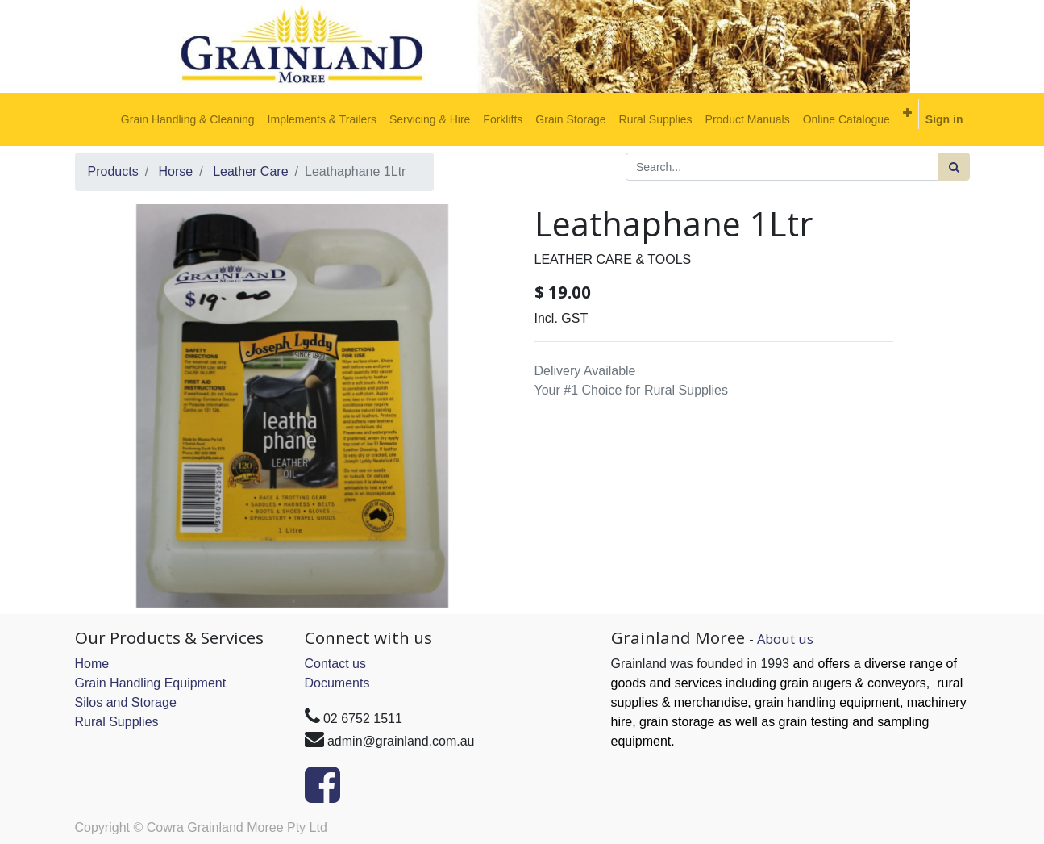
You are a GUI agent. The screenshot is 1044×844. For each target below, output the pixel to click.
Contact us (335, 664)
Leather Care (250, 171)
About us (785, 638)
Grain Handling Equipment (151, 683)
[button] (907, 113)
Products (113, 171)
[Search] (954, 167)
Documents (337, 683)
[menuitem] (187, 119)
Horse (176, 171)
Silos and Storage (126, 702)
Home (92, 664)
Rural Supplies (117, 722)
